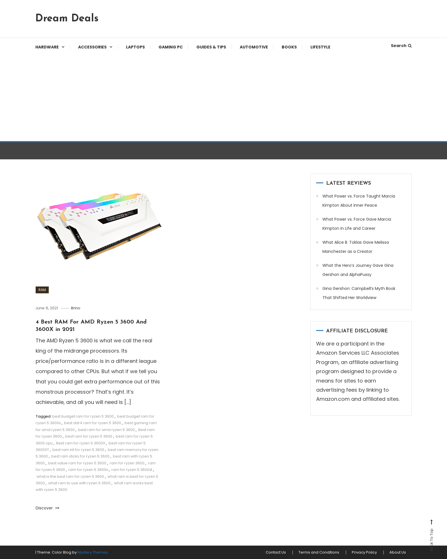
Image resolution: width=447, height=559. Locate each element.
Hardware (47, 47)
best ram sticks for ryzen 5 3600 (80, 456)
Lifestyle (320, 47)
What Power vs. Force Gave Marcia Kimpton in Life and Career (356, 223)
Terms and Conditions (318, 552)
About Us (397, 552)
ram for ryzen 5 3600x (88, 469)
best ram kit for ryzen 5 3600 (78, 449)
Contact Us (276, 552)
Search (401, 45)
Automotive (254, 47)
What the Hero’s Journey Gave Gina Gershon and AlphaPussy (357, 270)
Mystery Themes (93, 552)
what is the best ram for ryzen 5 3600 (70, 476)
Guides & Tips (211, 47)
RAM (42, 289)
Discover (47, 508)
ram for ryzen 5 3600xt (131, 469)
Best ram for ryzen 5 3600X (80, 443)
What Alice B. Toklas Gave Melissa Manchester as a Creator (355, 246)
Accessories (92, 47)
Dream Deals (67, 19)
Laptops (135, 47)
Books (289, 47)
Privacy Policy (364, 552)
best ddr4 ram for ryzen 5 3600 (92, 423)
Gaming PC (171, 47)
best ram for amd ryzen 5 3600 (106, 429)
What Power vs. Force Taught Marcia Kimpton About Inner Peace (358, 200)
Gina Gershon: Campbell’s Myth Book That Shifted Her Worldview (358, 293)
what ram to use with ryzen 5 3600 (79, 483)
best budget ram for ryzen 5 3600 (83, 416)
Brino (75, 308)
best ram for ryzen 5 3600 (88, 436)
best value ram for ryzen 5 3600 (77, 463)
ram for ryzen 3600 (127, 463)
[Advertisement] (223, 98)
